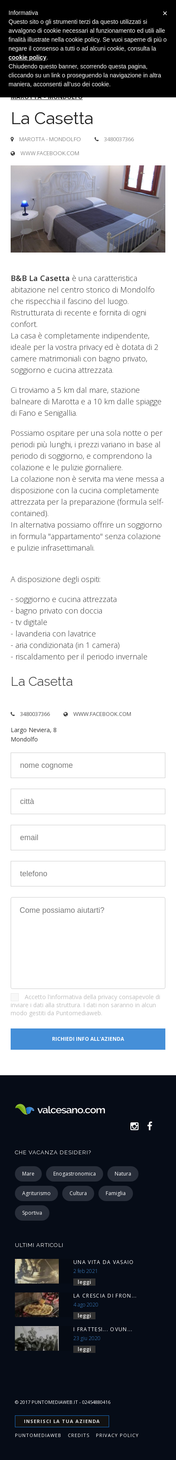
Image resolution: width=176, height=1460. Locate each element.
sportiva (32, 1212)
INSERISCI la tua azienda (62, 1421)
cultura (78, 1193)
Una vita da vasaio (103, 1262)
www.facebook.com (49, 153)
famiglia (116, 1193)
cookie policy (27, 57)
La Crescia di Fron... (105, 1295)
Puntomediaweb (38, 1435)
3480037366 (119, 139)
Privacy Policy (117, 1435)
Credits (78, 1435)
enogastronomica (74, 1173)
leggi (84, 1282)
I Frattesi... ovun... (103, 1329)
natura (123, 1173)
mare (28, 1173)
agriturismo (36, 1193)
